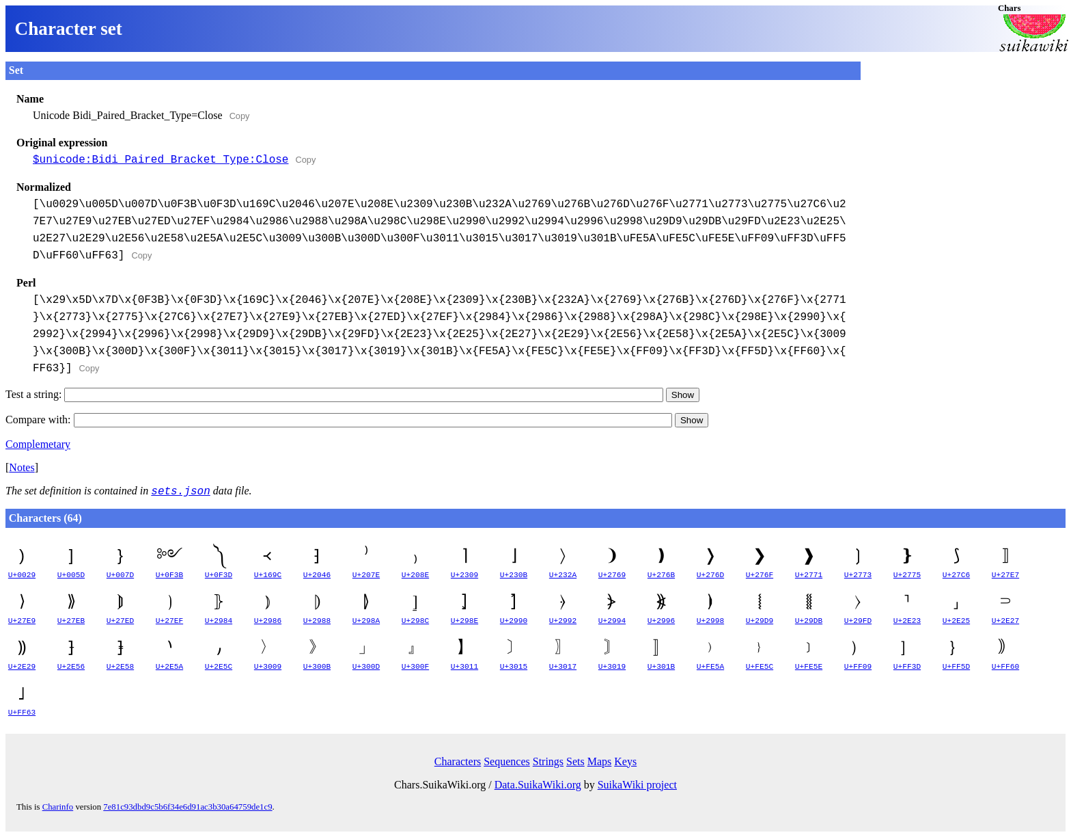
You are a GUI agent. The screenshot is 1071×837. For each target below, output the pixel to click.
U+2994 (612, 621)
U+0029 (22, 575)
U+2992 (562, 621)
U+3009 (267, 667)
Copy (240, 116)
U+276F (759, 575)
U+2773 (858, 575)
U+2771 (808, 575)
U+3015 (513, 667)
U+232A (562, 575)
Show (682, 395)
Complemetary (37, 444)
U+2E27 (1005, 621)
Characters (457, 761)
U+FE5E (808, 667)
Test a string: (334, 394)
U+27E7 (1005, 575)
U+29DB (808, 621)
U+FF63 (22, 712)
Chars (1009, 8)
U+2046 (317, 575)
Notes (21, 467)
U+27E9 (22, 621)
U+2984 (218, 621)
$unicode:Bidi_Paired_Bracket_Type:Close (160, 160)
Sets (575, 761)
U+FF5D (956, 667)
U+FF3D (907, 667)
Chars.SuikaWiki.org (440, 784)
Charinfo (58, 807)
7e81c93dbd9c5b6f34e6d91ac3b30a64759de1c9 (187, 807)
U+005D (71, 575)
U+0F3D (218, 575)
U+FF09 (858, 667)
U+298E (464, 621)
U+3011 (464, 667)
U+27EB (71, 621)
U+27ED (120, 621)
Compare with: (338, 419)
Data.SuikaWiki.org (538, 784)
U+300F (415, 667)
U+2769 (612, 575)
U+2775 (907, 575)
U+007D (120, 575)
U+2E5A (169, 667)
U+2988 (317, 621)
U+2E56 (71, 667)
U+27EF (169, 621)
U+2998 (710, 621)
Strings (548, 761)
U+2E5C (218, 667)
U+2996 (661, 621)
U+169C (267, 575)
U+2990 (513, 621)
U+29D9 (759, 621)
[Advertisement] (963, 147)
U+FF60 (1005, 667)
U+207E (366, 575)
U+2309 (464, 575)
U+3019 (612, 667)
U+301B (661, 667)
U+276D (710, 575)
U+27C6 (956, 575)
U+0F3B (169, 575)
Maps (599, 761)
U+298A (366, 621)
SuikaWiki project (637, 784)
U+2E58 (120, 667)
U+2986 (267, 621)
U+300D (366, 667)
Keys (625, 761)
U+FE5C (759, 667)
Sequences (507, 761)
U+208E (415, 575)
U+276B (661, 575)
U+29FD (858, 621)
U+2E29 (22, 667)
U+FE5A (710, 667)
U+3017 (562, 667)
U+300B (317, 667)
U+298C (415, 621)
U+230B (513, 575)
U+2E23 (907, 621)
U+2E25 (956, 621)
